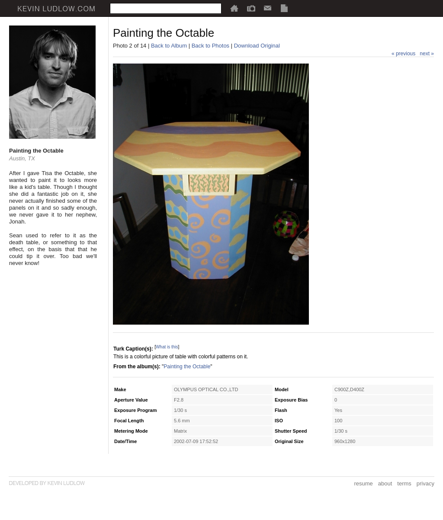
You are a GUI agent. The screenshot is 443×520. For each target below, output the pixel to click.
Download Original (257, 45)
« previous (403, 54)
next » (427, 54)
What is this (167, 347)
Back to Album (169, 45)
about (385, 483)
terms (404, 483)
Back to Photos (210, 45)
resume (363, 483)
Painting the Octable (187, 367)
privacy (425, 483)
